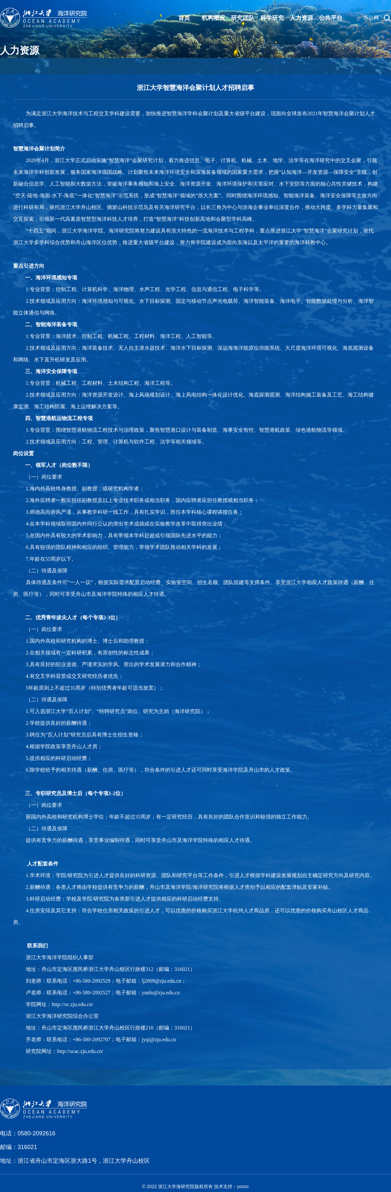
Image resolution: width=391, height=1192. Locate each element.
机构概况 (213, 18)
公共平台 (330, 18)
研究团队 (242, 18)
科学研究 (272, 18)
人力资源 (301, 18)
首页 (184, 18)
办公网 (371, 18)
